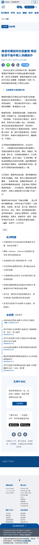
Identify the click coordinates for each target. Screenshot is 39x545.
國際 (25, 13)
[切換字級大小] (18, 65)
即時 (13, 13)
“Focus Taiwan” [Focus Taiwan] (24, 534)
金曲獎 (10, 315)
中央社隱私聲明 (26, 541)
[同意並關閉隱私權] (38, 538)
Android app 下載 (25, 490)
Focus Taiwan (10, 488)
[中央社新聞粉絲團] (19, 480)
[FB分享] (3, 65)
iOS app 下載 (24, 488)
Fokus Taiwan (10, 493)
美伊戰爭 (5, 13)
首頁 (2, 19)
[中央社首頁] (19, 7)
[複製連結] (13, 65)
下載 (34, 2)
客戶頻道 (23, 515)
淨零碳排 (23, 499)
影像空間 (23, 517)
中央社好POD (24, 506)
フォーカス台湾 (10, 490)
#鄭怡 (5, 230)
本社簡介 (8, 513)
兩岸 (31, 13)
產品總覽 (23, 513)
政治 (19, 13)
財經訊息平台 (24, 522)
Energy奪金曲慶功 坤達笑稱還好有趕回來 (20, 347)
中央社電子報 (24, 503)
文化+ (22, 497)
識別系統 (8, 515)
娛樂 (7, 19)
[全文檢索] (36, 7)
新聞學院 (23, 501)
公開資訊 (8, 517)
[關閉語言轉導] (38, 530)
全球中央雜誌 (24, 495)
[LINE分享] (8, 65)
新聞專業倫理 (9, 522)
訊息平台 (23, 520)
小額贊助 (19, 404)
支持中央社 (29, 7)
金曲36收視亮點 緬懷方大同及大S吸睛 (18, 320)
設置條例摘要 (9, 520)
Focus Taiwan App (26, 493)
